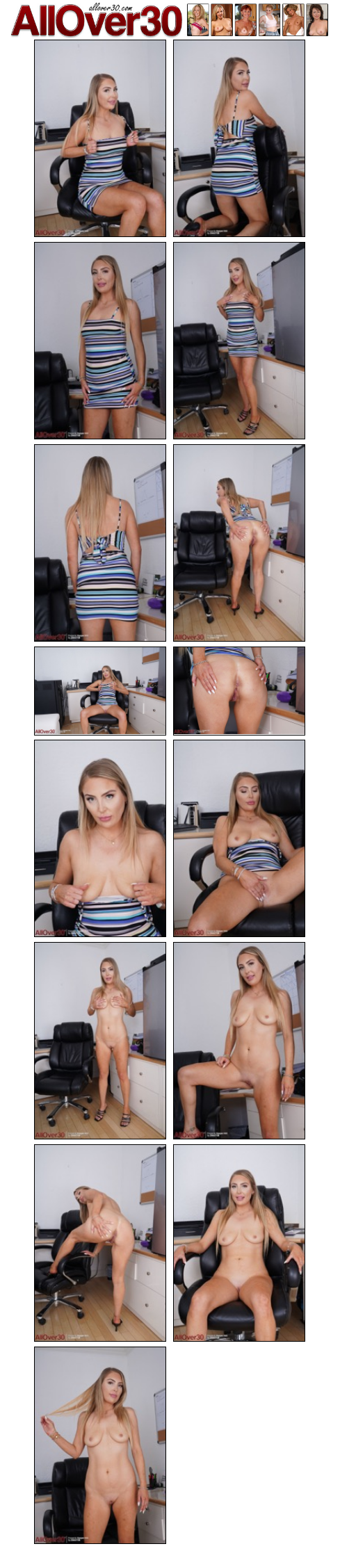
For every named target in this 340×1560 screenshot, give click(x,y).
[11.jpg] (100, 1040)
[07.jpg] (100, 691)
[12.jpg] (239, 1040)
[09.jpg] (100, 838)
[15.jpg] (100, 1445)
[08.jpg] (239, 691)
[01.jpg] (100, 138)
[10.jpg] (239, 838)
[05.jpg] (100, 543)
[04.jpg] (239, 340)
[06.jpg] (239, 543)
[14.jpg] (239, 1243)
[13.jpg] (100, 1243)
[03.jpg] (100, 340)
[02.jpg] (239, 138)
